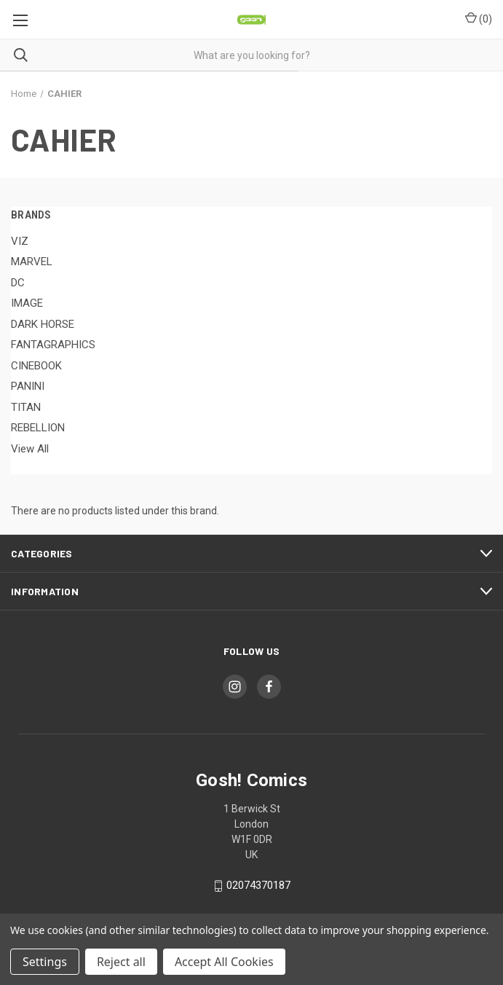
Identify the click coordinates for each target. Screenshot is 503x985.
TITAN (26, 407)
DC (18, 282)
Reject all (121, 962)
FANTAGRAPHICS (53, 344)
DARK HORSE (42, 324)
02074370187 (258, 885)
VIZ (19, 241)
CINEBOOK (36, 365)
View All (30, 448)
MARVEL (31, 261)
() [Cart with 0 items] (478, 18)
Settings (45, 962)
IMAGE (27, 303)
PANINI (27, 386)
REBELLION (38, 427)
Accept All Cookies (224, 962)
